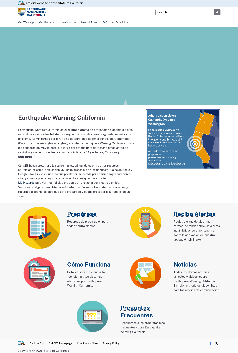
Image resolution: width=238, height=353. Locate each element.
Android (176, 139)
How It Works (68, 22)
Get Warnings (26, 22)
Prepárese (82, 213)
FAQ (104, 22)
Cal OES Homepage (60, 343)
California (154, 163)
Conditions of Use (87, 343)
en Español (119, 22)
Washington (179, 163)
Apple (165, 139)
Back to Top (37, 343)
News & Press (89, 22)
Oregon (166, 163)
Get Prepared (47, 22)
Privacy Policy (111, 343)
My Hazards (26, 182)
